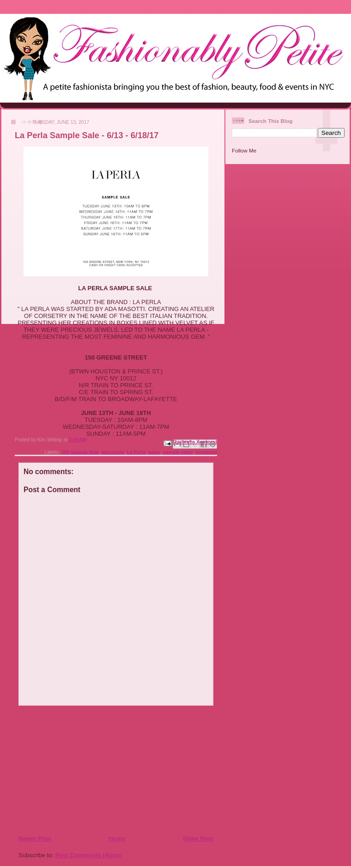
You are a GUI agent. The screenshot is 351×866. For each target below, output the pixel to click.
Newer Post (34, 838)
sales (154, 452)
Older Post (198, 838)
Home (117, 838)
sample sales (178, 452)
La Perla (136, 452)
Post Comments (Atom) (88, 855)
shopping (206, 452)
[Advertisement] (74, 770)
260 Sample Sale (80, 452)
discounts (113, 452)
